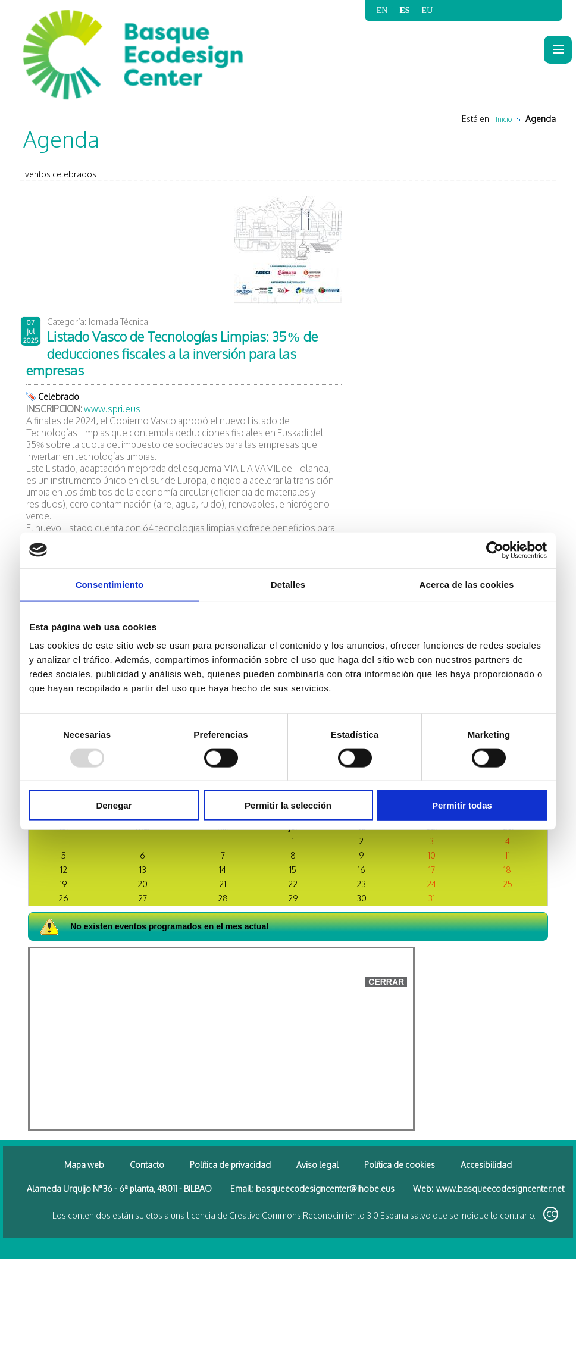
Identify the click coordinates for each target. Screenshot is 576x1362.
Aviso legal (317, 1165)
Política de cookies (399, 1165)
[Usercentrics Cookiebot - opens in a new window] (495, 550)
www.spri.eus (112, 409)
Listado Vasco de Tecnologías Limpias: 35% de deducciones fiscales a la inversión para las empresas (171, 353)
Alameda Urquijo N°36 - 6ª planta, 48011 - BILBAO (119, 1188)
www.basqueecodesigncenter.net (500, 1188)
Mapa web (84, 1165)
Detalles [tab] (288, 584)
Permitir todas (462, 805)
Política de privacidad (230, 1165)
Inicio (504, 119)
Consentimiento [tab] (110, 584)
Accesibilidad (486, 1165)
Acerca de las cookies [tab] (467, 584)
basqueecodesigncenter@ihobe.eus (325, 1188)
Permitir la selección (288, 805)
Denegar (114, 805)
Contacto (147, 1165)
